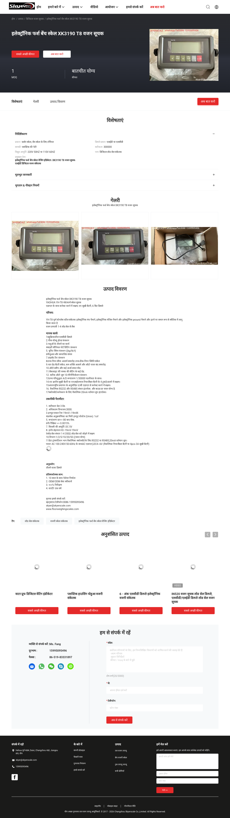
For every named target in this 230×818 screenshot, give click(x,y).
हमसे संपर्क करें (79, 770)
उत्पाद (20, 18)
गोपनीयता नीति (130, 806)
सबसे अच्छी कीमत (25, 54)
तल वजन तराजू (121, 750)
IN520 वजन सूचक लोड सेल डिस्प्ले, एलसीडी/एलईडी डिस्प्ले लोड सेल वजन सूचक (193, 598)
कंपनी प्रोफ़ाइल (79, 750)
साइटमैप (97, 806)
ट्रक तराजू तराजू (121, 764)
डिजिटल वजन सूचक (35, 18)
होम (13, 18)
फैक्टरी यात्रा (78, 757)
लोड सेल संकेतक (32, 521)
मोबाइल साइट (112, 806)
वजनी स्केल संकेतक (59, 521)
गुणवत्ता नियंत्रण (80, 763)
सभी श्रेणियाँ (119, 771)
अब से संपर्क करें (119, 720)
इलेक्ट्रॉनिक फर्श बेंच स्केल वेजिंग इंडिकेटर (97, 521)
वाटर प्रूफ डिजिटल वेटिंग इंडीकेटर (33, 594)
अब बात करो (57, 54)
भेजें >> (165, 790)
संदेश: (110, 642)
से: (109, 683)
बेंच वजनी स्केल (121, 757)
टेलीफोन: (112, 700)
